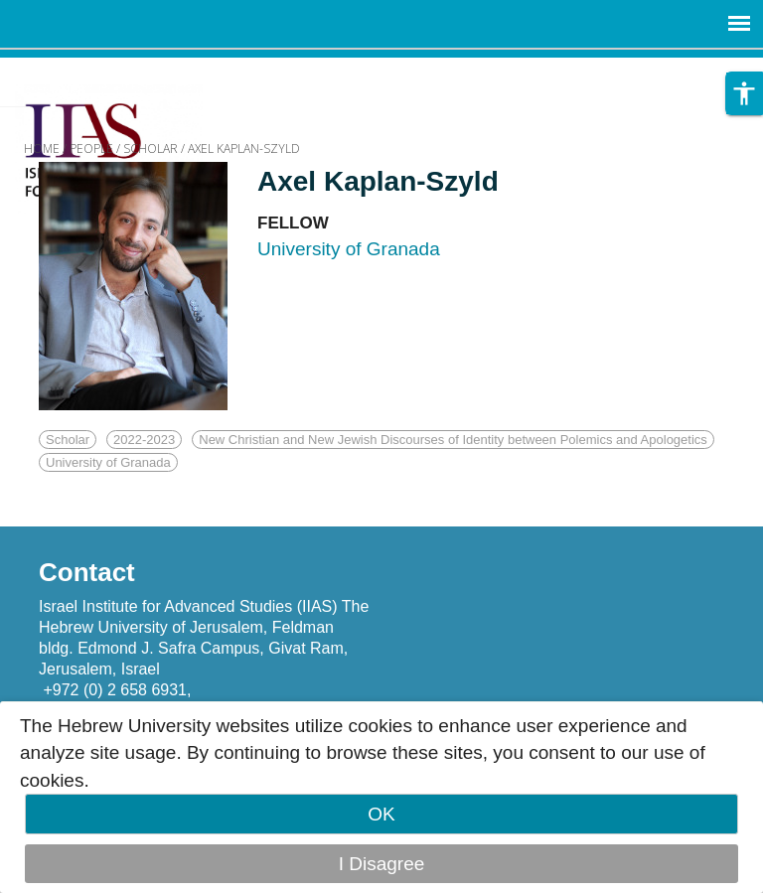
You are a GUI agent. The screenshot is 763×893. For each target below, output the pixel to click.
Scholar (67, 439)
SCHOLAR (150, 148)
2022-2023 (144, 439)
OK (381, 814)
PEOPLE (91, 148)
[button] (744, 93)
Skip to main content (85, 71)
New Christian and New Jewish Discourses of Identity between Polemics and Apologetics (453, 439)
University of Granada (108, 462)
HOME (42, 148)
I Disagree (382, 863)
